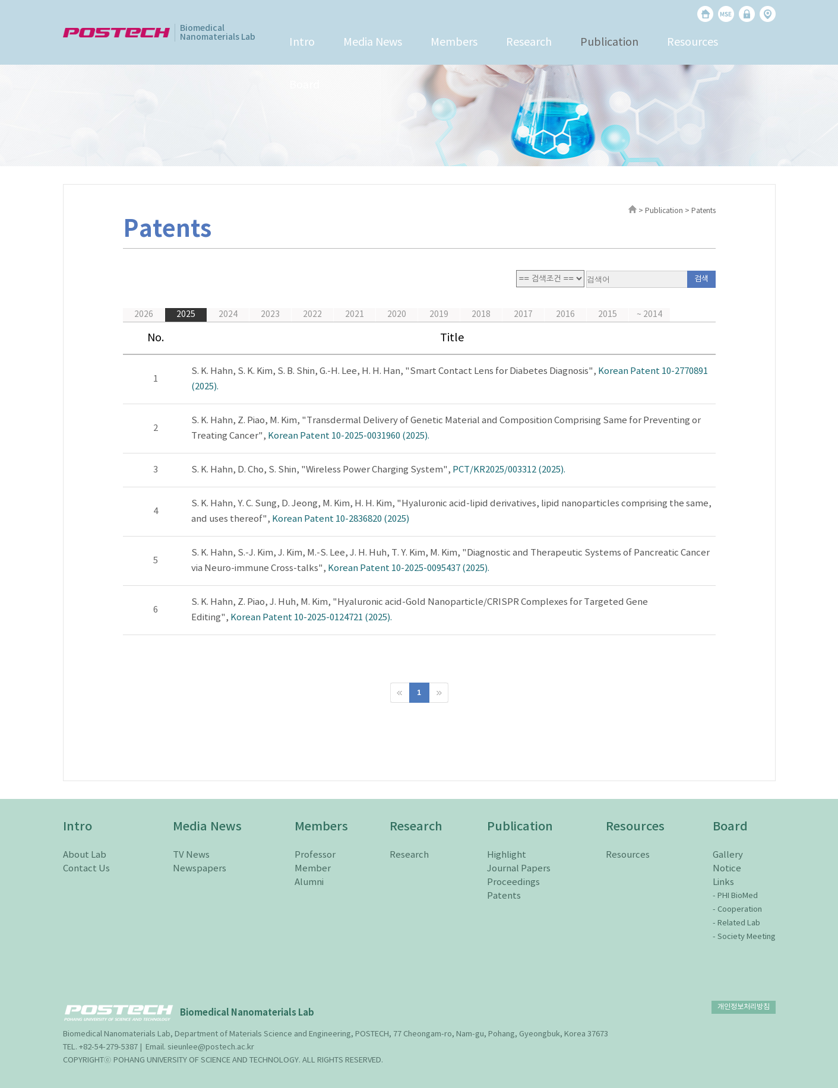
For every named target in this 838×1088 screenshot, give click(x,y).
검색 (701, 279)
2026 (143, 314)
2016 (565, 314)
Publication (609, 42)
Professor (315, 855)
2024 (228, 314)
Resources (692, 42)
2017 (523, 314)
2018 (481, 314)
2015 (607, 314)
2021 (354, 314)
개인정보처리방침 (743, 1007)
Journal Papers (519, 869)
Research (529, 42)
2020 (396, 314)
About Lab (84, 855)
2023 (270, 314)
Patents (504, 896)
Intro (302, 42)
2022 (312, 314)
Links (723, 882)
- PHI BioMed (735, 896)
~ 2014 (649, 314)
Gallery (728, 855)
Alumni (309, 882)
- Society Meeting (744, 936)
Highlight (506, 855)
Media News (372, 42)
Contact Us (86, 869)
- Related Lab (736, 923)
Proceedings (513, 882)
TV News (191, 855)
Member (313, 869)
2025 (185, 314)
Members (454, 42)
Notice (727, 869)
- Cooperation (737, 909)
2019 (438, 314)
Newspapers (199, 869)
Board (304, 85)
